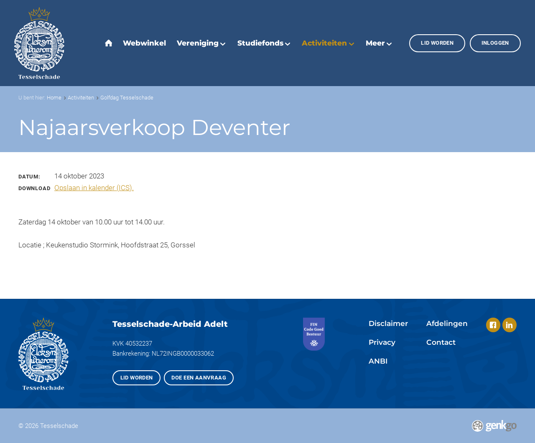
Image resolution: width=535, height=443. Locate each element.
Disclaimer (388, 323)
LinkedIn (509, 325)
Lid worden (437, 43)
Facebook (493, 325)
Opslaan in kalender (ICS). (94, 187)
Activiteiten (81, 97)
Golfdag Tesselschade (126, 97)
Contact (441, 342)
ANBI (378, 360)
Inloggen (495, 43)
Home (54, 97)
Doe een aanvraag (198, 377)
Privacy (382, 342)
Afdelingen (447, 323)
